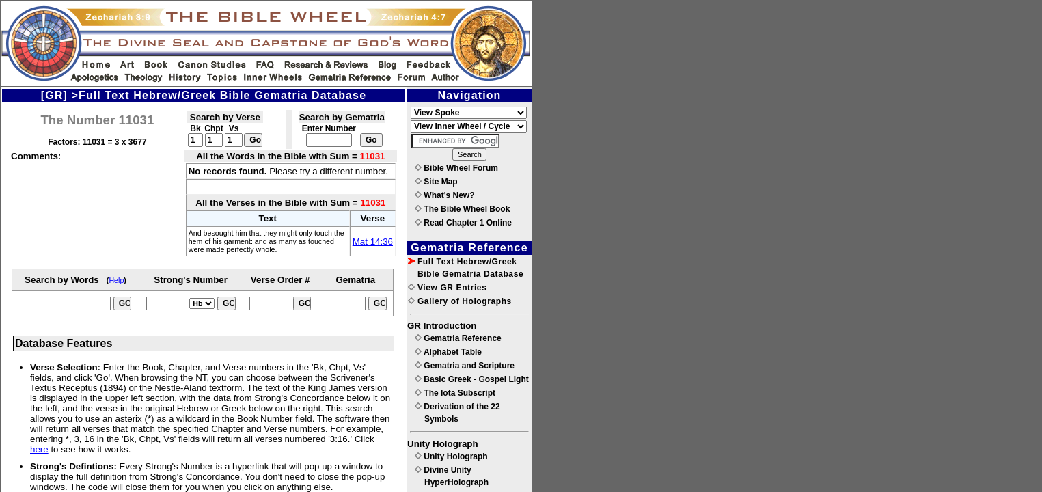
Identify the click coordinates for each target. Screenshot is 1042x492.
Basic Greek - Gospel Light (472, 379)
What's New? (445, 195)
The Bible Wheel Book (462, 209)
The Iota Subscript (455, 393)
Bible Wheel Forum (456, 168)
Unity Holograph (451, 456)
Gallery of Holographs (460, 301)
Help (116, 280)
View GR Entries (447, 287)
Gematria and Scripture (465, 365)
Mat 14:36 (373, 241)
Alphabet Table (448, 352)
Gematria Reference (458, 338)
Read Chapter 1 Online (463, 223)
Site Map (436, 182)
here (39, 449)
